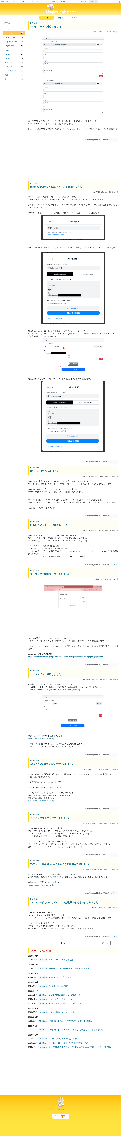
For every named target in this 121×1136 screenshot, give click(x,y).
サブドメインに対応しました (45, 674)
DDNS (74, 2)
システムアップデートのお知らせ (63, 1039)
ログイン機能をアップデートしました (50, 818)
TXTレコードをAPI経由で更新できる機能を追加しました (60, 864)
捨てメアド (4, 2)
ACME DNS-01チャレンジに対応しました (52, 764)
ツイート (114, 140)
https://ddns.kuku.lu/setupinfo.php (41, 739)
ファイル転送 (34, 2)
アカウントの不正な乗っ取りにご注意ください (68, 1043)
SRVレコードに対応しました (45, 26)
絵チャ (15, 2)
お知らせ (93, 2)
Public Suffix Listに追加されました (49, 525)
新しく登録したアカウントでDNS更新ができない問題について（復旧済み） (81, 1047)
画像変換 (83, 2)
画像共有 (54, 2)
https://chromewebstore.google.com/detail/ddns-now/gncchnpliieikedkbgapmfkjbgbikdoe (65, 657)
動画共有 (64, 2)
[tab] (14, 29)
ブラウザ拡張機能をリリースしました (50, 574)
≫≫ (114, 943)
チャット (44, 2)
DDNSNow (34, 23)
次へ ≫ (105, 943)
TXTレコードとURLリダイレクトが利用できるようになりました (64, 902)
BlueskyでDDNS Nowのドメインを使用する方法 (56, 186)
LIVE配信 (24, 2)
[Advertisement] (14, 120)
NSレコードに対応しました (44, 471)
